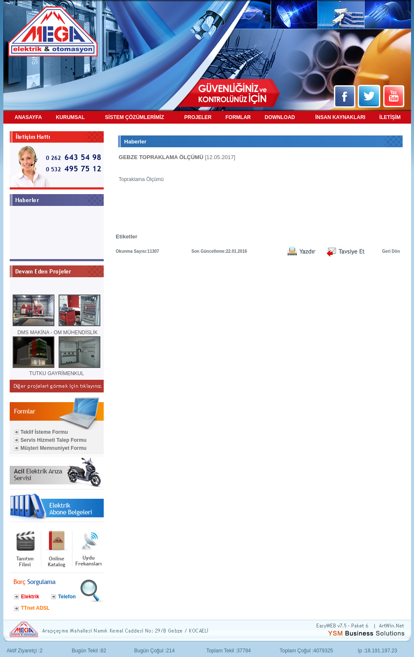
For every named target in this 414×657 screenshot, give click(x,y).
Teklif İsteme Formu (44, 432)
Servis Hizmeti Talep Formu (54, 440)
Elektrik (30, 597)
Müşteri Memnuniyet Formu (54, 448)
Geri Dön (391, 251)
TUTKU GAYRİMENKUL (56, 373)
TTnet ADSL (35, 608)
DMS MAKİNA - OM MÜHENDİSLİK (57, 332)
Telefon (67, 597)
